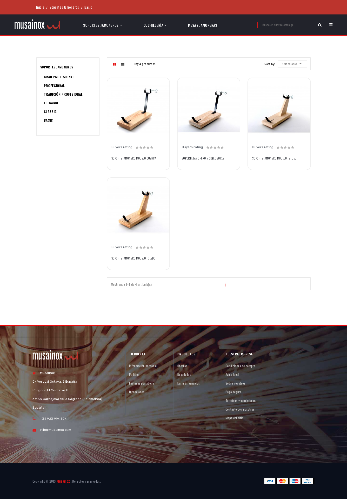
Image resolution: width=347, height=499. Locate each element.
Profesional (54, 85)
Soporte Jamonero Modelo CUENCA (134, 158)
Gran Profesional (59, 76)
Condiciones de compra (240, 365)
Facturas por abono (141, 383)
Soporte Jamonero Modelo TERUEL (274, 158)
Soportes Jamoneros (56, 66)
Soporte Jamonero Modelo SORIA (203, 158)
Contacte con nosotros (240, 409)
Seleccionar (293, 64)
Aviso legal (232, 374)
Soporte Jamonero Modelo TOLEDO (134, 258)
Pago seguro (234, 391)
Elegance (51, 102)
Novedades (184, 374)
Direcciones (137, 391)
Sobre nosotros (236, 383)
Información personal (143, 365)
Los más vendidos (188, 383)
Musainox (63, 481)
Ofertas (182, 365)
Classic (50, 111)
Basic (48, 120)
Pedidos (134, 374)
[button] (331, 25)
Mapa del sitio (235, 417)
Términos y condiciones (241, 400)
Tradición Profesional (63, 94)
